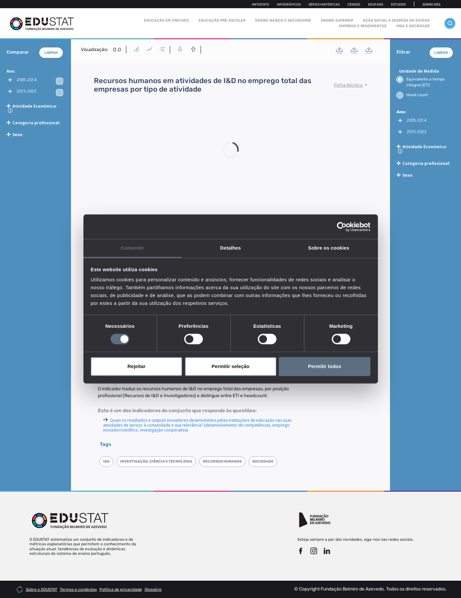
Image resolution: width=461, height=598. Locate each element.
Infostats (260, 5)
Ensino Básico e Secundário (283, 20)
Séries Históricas (324, 5)
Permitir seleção (231, 366)
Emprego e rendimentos (362, 26)
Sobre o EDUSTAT (41, 589)
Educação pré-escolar (222, 20)
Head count (412, 95)
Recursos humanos (222, 461)
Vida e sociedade (413, 26)
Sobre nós (431, 5)
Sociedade (263, 461)
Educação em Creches (166, 20)
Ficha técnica (348, 85)
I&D (106, 461)
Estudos (398, 5)
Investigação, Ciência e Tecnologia (156, 461)
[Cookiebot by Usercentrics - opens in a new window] (341, 227)
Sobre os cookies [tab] (328, 248)
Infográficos (289, 5)
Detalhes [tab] (230, 248)
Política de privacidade (120, 589)
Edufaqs (375, 5)
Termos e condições (78, 589)
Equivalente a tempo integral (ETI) (421, 81)
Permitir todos (324, 366)
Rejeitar (136, 366)
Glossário (153, 589)
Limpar (51, 53)
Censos (353, 5)
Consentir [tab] (132, 248)
